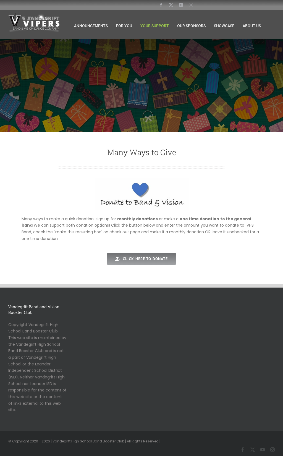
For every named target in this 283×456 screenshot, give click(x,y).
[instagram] (191, 5)
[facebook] (161, 5)
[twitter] (171, 5)
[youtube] (181, 5)
